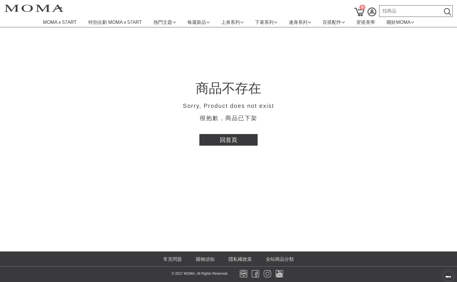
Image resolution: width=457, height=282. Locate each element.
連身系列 (300, 22)
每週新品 (198, 22)
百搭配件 (334, 22)
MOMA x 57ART (60, 22)
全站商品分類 (280, 259)
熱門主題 (165, 22)
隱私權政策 (240, 259)
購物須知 (205, 259)
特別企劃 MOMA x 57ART (115, 22)
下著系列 (266, 22)
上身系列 (232, 22)
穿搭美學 (365, 22)
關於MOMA (400, 22)
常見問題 (172, 259)
